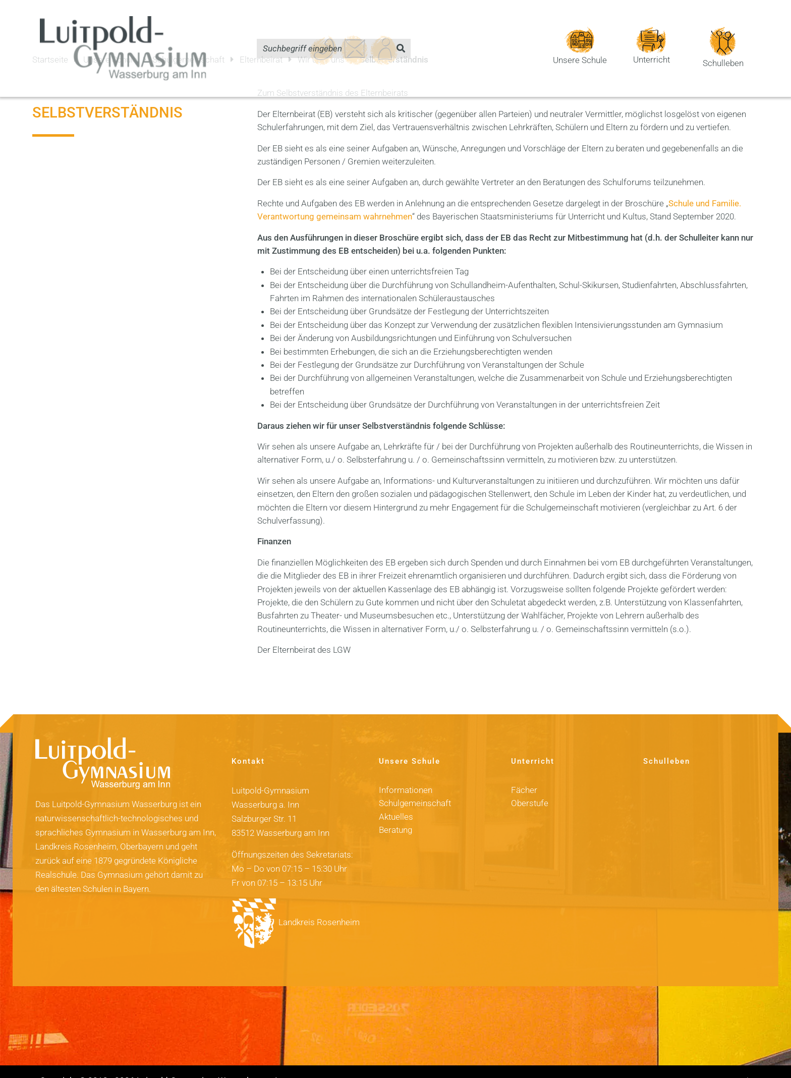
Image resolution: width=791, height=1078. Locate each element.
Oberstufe (529, 785)
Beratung (395, 812)
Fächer (524, 772)
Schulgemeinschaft (415, 785)
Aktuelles (396, 799)
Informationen (405, 772)
